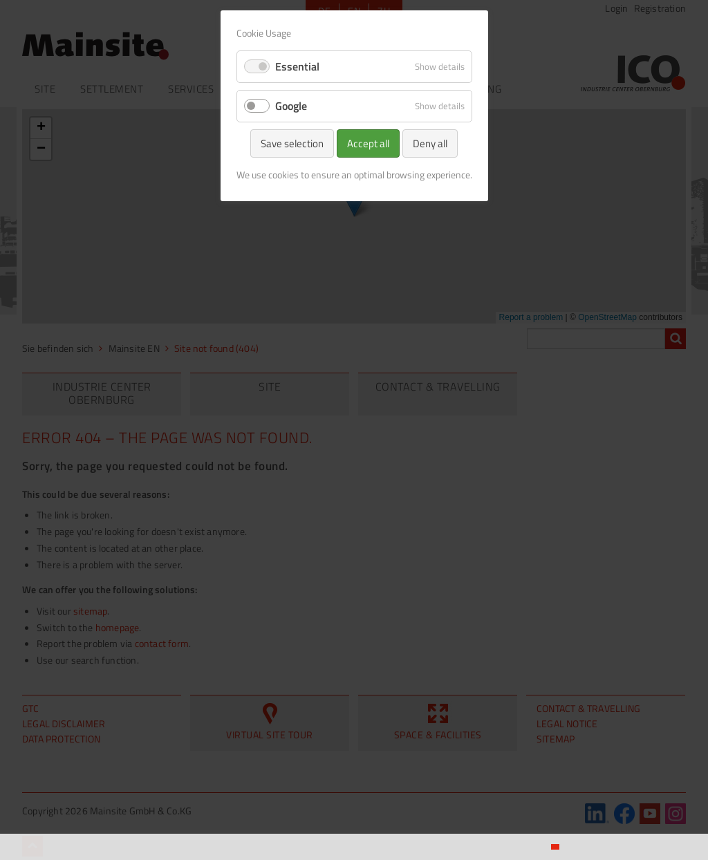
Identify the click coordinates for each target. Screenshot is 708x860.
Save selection (292, 143)
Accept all (368, 143)
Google (291, 105)
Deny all (430, 143)
